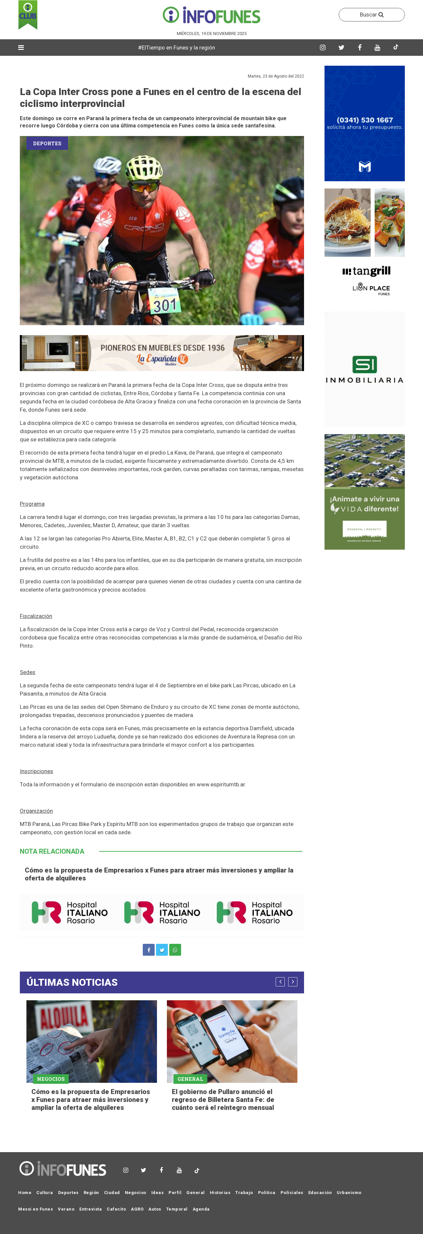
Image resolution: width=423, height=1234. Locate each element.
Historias (220, 1192)
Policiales (292, 1192)
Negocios (135, 1192)
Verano (66, 1209)
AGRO (137, 1209)
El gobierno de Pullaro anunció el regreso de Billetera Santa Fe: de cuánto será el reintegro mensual (223, 1100)
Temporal (177, 1209)
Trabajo (244, 1192)
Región (91, 1192)
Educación (320, 1192)
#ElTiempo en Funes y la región (185, 47)
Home (24, 1192)
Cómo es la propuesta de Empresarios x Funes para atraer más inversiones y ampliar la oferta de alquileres (90, 1100)
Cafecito (116, 1209)
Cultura (44, 1192)
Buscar (372, 14)
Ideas (157, 1192)
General (195, 1192)
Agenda (201, 1209)
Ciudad (112, 1192)
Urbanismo (349, 1192)
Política (267, 1192)
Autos (154, 1209)
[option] (91, 1056)
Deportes (68, 1192)
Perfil (175, 1192)
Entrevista (90, 1209)
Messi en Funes (35, 1209)
